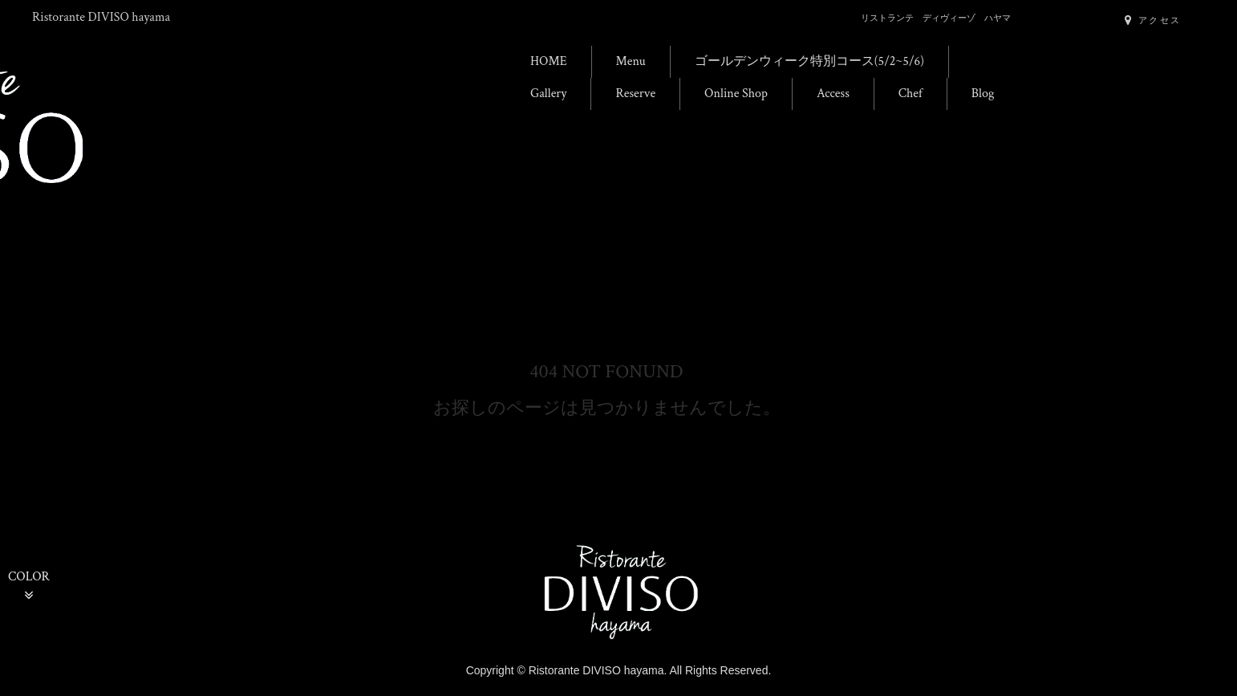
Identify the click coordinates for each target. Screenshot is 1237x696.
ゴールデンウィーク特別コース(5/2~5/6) (810, 61)
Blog (983, 93)
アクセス (1153, 20)
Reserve (635, 93)
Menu (631, 61)
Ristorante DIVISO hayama (101, 17)
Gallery (548, 93)
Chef (910, 93)
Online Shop (736, 93)
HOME (548, 61)
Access (833, 93)
